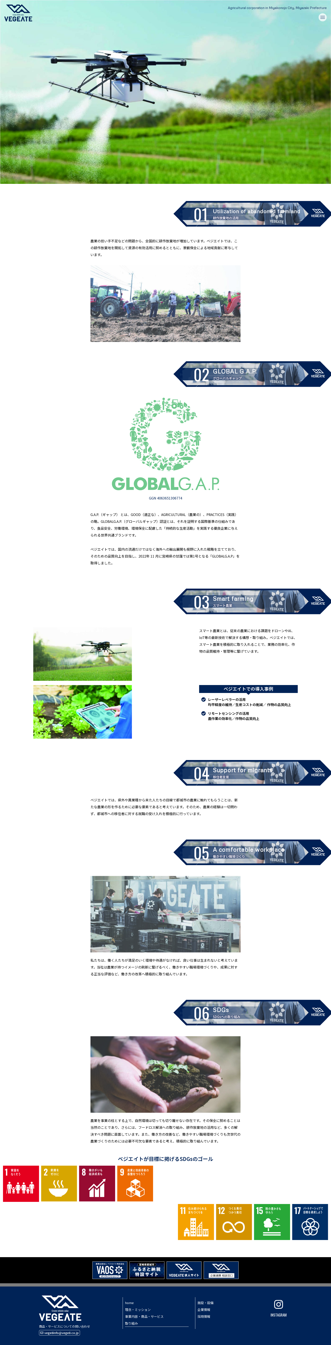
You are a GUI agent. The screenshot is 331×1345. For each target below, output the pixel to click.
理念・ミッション (138, 1309)
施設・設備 (205, 1302)
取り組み (131, 1323)
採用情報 (203, 1316)
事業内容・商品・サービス (144, 1316)
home (129, 1302)
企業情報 (203, 1309)
